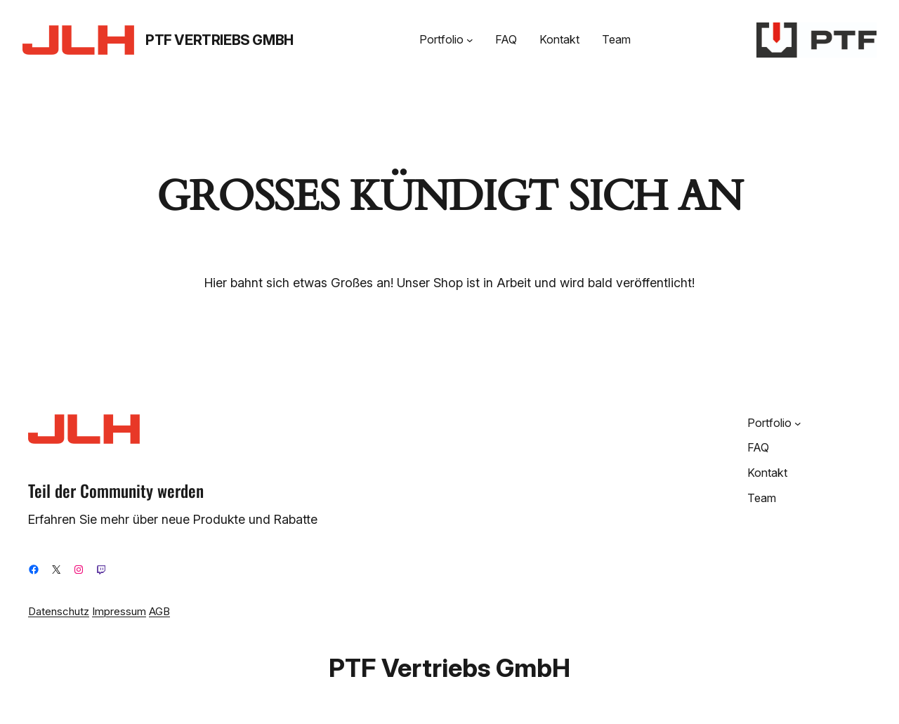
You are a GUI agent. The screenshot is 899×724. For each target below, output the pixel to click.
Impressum (119, 611)
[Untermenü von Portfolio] (469, 40)
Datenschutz (58, 611)
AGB (159, 611)
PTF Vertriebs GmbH (219, 40)
